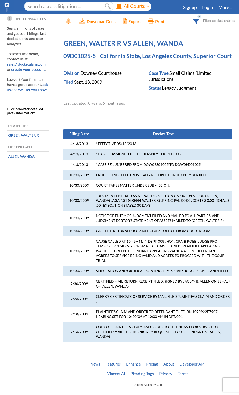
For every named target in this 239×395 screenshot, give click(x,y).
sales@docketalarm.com (26, 64)
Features (113, 364)
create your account (28, 69)
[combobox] (196, 20)
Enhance (133, 364)
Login (207, 7)
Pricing (152, 364)
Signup (190, 7)
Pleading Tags (142, 373)
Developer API (192, 364)
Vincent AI (116, 373)
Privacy (165, 373)
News (95, 364)
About (168, 364)
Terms (183, 373)
